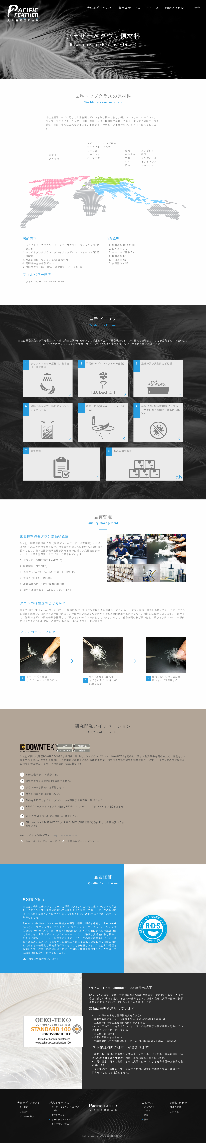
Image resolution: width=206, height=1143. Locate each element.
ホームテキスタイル (61, 1120)
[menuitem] (100, 8)
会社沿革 (23, 1112)
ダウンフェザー (59, 1115)
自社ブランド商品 (60, 1124)
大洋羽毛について (99, 8)
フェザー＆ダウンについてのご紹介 (66, 1108)
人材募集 (174, 1112)
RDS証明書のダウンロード (43, 958)
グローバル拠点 (26, 1116)
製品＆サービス (129, 8)
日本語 (197, 7)
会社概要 (23, 1107)
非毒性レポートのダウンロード (85, 841)
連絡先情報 (175, 1107)
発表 (146, 1115)
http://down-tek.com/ (66, 835)
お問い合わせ (174, 8)
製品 (146, 1120)
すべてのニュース (149, 1108)
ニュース (152, 8)
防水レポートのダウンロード (41, 841)
